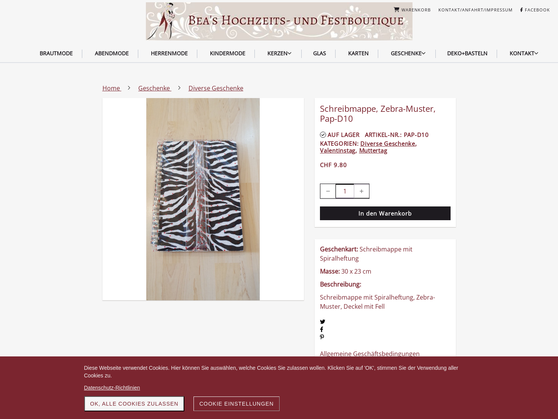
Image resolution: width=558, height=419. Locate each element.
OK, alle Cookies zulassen (134, 404)
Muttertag (373, 150)
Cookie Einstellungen (236, 404)
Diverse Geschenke (387, 143)
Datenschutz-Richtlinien (112, 388)
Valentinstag (337, 150)
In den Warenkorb (385, 213)
